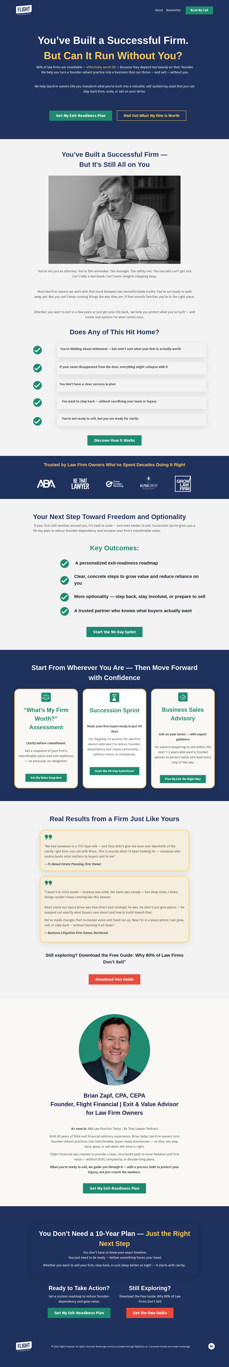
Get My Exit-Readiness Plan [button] (114, 1188)
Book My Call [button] (199, 10)
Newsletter (173, 10)
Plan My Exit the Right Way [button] (183, 779)
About (159, 10)
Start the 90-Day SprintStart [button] (114, 771)
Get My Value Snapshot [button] (46, 778)
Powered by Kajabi (205, 1358)
